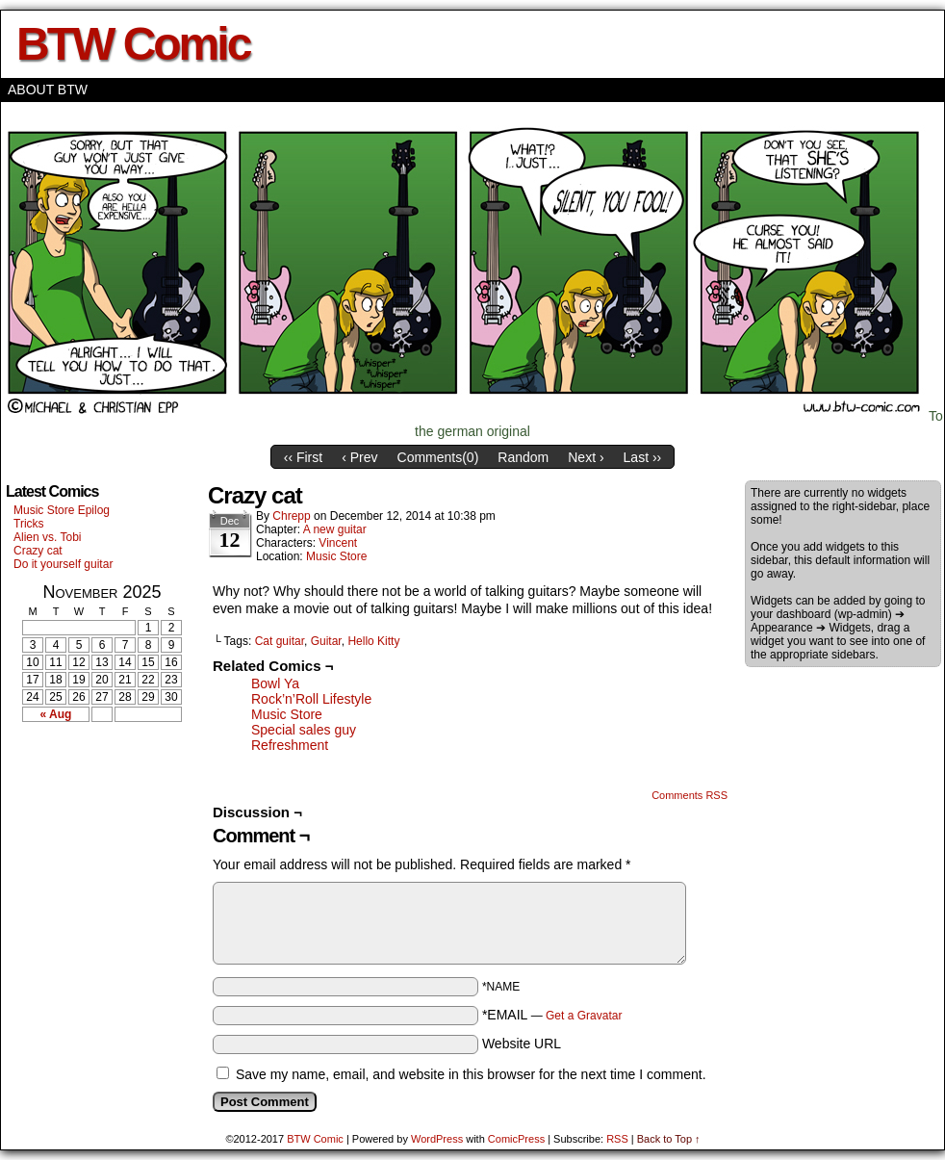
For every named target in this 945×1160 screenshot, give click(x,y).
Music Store (336, 556)
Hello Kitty (373, 641)
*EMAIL (552, 1014)
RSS (617, 1139)
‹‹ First (303, 457)
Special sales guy (303, 729)
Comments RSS (689, 795)
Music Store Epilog (61, 510)
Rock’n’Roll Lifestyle (311, 699)
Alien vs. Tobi (47, 537)
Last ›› (643, 457)
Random (523, 457)
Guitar (326, 641)
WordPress (437, 1139)
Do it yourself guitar (63, 564)
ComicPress (516, 1139)
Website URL (521, 1043)
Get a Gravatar (584, 1015)
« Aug (56, 714)
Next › (585, 457)
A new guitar (335, 529)
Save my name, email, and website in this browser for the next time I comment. (471, 1074)
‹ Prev (359, 457)
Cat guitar (279, 641)
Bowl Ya (275, 683)
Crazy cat (38, 550)
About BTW (48, 89)
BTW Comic (132, 43)
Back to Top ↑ (669, 1139)
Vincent (338, 543)
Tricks (28, 523)
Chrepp (291, 516)
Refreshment (289, 745)
